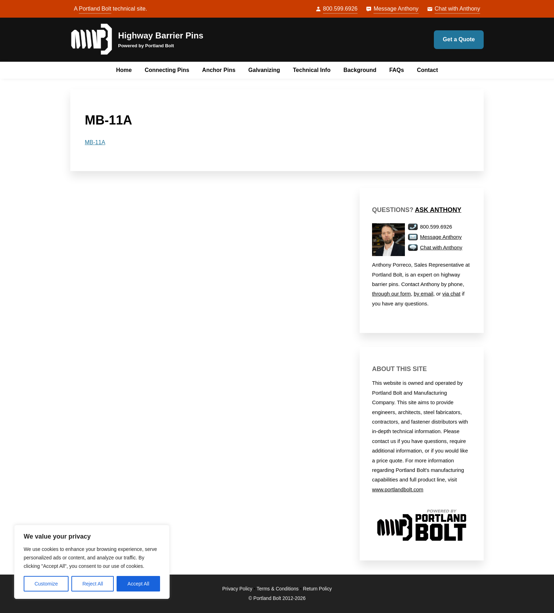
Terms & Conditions (278, 588)
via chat (451, 294)
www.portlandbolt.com (397, 489)
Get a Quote (459, 39)
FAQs (396, 70)
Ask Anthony (438, 209)
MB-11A (95, 142)
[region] (92, 562)
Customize (46, 584)
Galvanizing (264, 70)
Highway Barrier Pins (160, 35)
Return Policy (317, 588)
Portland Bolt (95, 9)
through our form (391, 294)
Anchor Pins (218, 70)
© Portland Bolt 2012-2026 (277, 598)
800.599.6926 (340, 9)
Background (359, 70)
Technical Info (311, 70)
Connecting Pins (167, 70)
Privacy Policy (237, 588)
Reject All (92, 584)
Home (124, 70)
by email (423, 294)
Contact (427, 70)
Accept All (138, 584)
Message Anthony (395, 9)
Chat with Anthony (457, 9)
